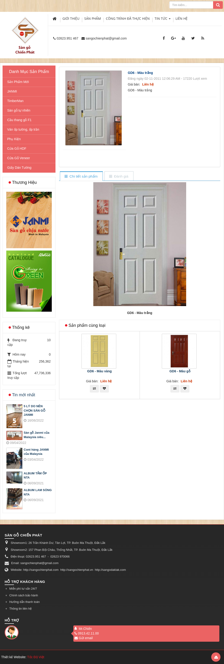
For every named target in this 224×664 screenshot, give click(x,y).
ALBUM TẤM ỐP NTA (35, 475)
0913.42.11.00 (87, 633)
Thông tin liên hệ (20, 608)
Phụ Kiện (14, 139)
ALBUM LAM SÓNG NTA (38, 492)
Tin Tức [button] (163, 19)
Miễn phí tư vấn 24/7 (23, 588)
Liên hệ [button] (181, 18)
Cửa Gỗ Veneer (18, 158)
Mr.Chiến (85, 629)
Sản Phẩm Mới (18, 82)
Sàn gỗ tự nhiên (18, 110)
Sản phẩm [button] (92, 18)
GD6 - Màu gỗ (179, 371)
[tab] (81, 176)
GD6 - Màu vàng (99, 371)
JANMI (12, 91)
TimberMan (15, 101)
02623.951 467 (67, 38)
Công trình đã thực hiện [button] (128, 18)
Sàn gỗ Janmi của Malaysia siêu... (36, 435)
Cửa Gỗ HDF (16, 148)
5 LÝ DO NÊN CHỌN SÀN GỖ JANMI (34, 410)
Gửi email (84, 638)
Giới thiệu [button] (70, 18)
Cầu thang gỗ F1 (19, 120)
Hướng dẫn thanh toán (24, 602)
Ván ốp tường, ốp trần (23, 129)
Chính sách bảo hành (23, 595)
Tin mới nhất (23, 395)
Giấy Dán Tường (19, 167)
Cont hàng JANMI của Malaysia (36, 452)
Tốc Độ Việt (35, 657)
